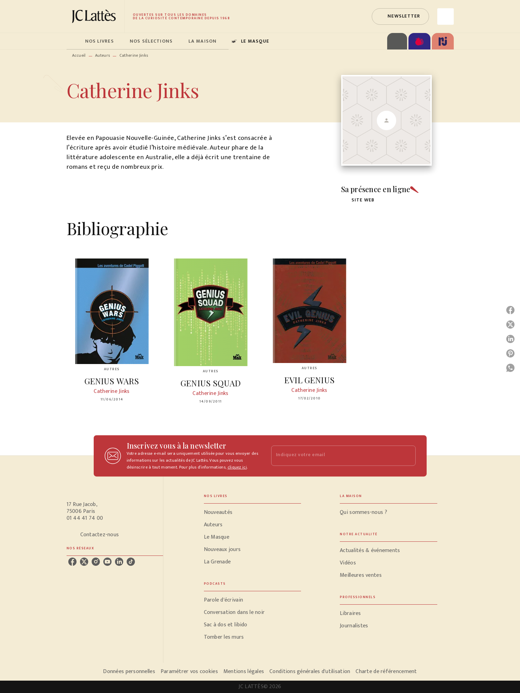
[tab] (74, 41)
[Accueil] (95, 16)
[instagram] (96, 562)
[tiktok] (131, 562)
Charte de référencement (386, 671)
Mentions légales (243, 671)
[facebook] (72, 562)
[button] (400, 16)
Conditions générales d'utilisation (309, 671)
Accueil (79, 55)
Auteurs (102, 55)
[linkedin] (119, 562)
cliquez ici (237, 467)
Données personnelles (129, 671)
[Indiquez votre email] (334, 456)
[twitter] (84, 562)
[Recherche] (445, 16)
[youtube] (107, 562)
